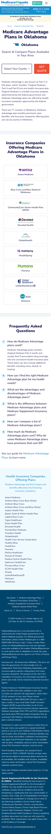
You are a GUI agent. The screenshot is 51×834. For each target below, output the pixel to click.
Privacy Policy (39, 610)
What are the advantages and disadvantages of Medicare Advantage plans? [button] (25, 393)
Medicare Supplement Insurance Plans (24, 603)
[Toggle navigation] (46, 3)
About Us (8, 610)
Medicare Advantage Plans (24, 26)
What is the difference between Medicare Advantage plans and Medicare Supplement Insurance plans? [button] (27, 409)
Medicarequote (14, 2)
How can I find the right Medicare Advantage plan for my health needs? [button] (27, 379)
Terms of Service (23, 610)
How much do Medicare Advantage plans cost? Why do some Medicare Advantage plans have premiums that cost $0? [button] (27, 437)
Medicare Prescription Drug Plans (24, 600)
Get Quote (42, 69)
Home (9, 26)
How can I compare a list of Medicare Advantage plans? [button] (24, 423)
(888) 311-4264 (41, 9)
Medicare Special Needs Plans (24, 606)
